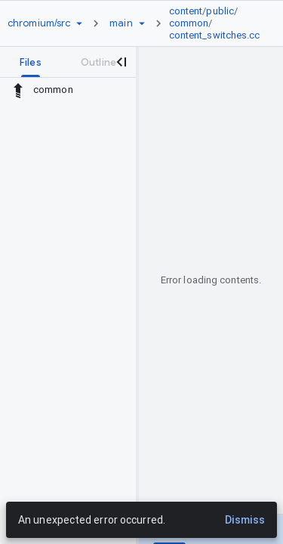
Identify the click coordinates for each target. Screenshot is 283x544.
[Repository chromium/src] (39, 23)
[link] (218, 23)
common (189, 23)
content (186, 11)
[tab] (30, 62)
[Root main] (120, 23)
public (220, 11)
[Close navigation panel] (121, 62)
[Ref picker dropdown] (142, 23)
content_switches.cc (214, 35)
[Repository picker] (79, 23)
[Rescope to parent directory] (18, 90)
